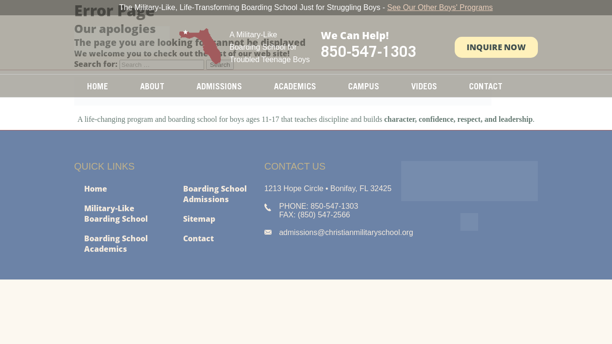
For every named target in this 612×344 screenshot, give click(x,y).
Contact (486, 86)
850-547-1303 (368, 51)
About (152, 86)
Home (97, 86)
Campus (363, 86)
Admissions (219, 86)
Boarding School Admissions (215, 193)
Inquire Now (496, 47)
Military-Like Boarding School (116, 213)
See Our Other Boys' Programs (440, 7)
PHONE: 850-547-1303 (318, 206)
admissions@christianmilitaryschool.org (346, 232)
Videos (424, 86)
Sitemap (199, 219)
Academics (295, 86)
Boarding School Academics (116, 243)
